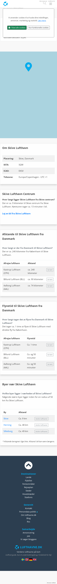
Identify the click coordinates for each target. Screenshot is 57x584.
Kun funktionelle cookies (39, 27)
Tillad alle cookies (17, 27)
